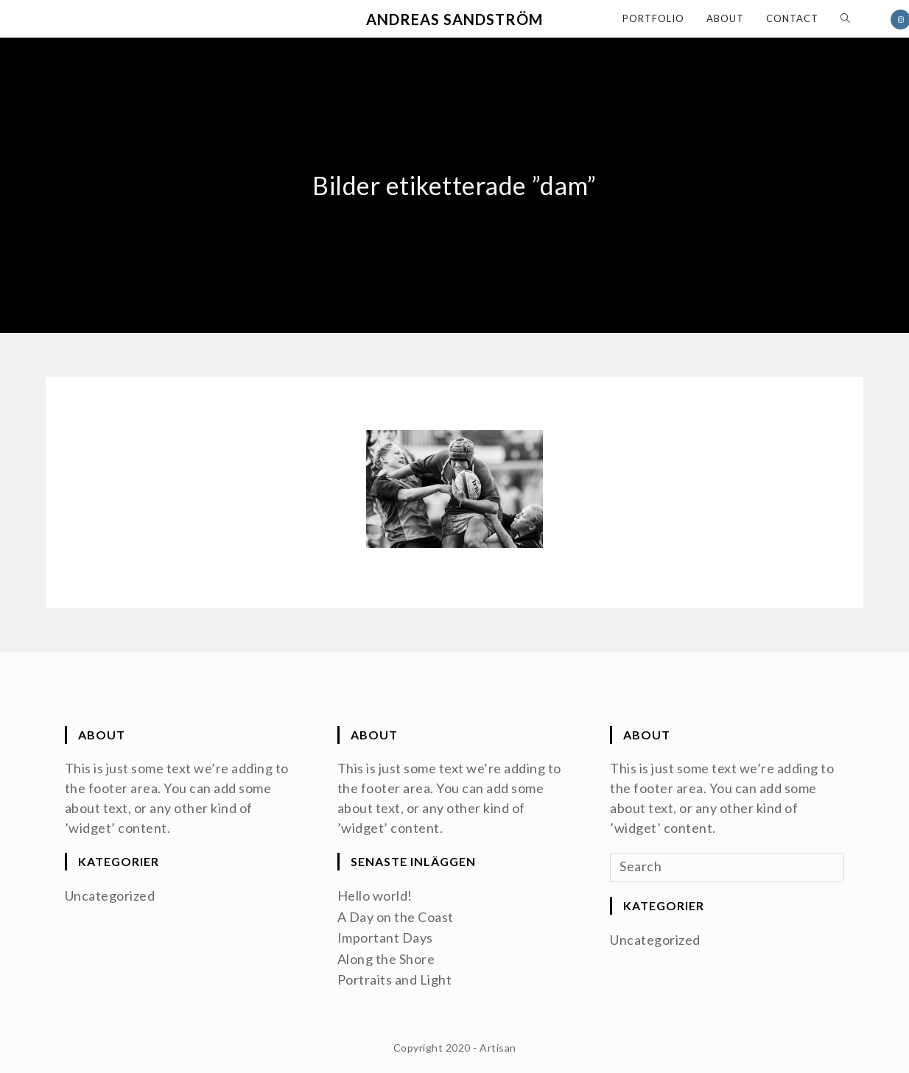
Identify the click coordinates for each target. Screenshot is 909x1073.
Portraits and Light (394, 978)
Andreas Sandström (454, 19)
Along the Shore (386, 957)
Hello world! (375, 895)
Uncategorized (110, 895)
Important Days (385, 937)
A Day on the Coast (395, 916)
